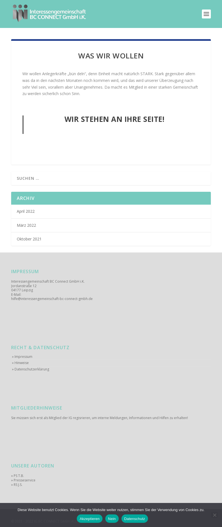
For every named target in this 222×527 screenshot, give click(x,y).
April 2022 (26, 211)
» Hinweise (20, 363)
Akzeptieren (89, 519)
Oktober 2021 (29, 239)
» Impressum (22, 357)
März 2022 (26, 225)
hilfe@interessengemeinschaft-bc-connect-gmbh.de (52, 299)
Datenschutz (134, 519)
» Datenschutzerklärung (30, 369)
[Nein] (214, 515)
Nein (112, 519)
